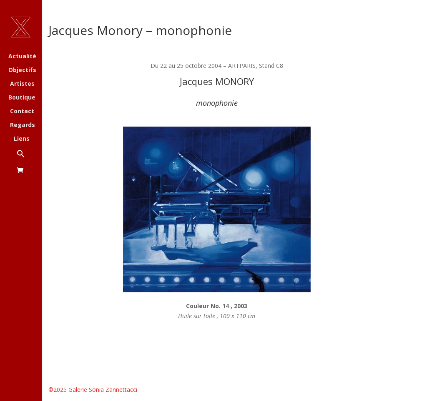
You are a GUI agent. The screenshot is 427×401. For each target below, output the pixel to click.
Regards (22, 125)
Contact (22, 111)
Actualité (22, 56)
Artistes (22, 84)
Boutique (21, 98)
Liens (22, 139)
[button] (29, 158)
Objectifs (22, 70)
